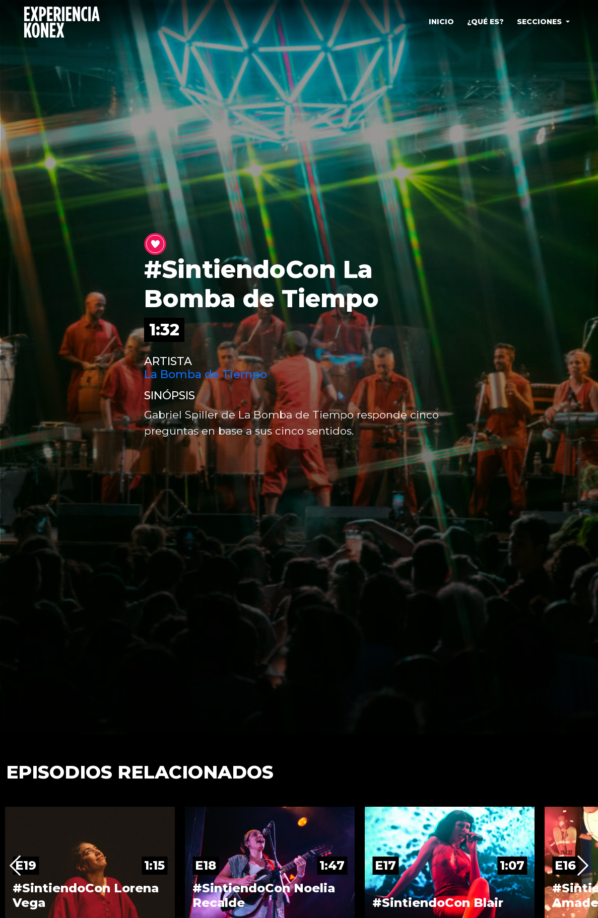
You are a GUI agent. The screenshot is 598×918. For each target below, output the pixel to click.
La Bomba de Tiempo (205, 374)
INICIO (441, 21)
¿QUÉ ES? (485, 21)
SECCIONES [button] (540, 21)
